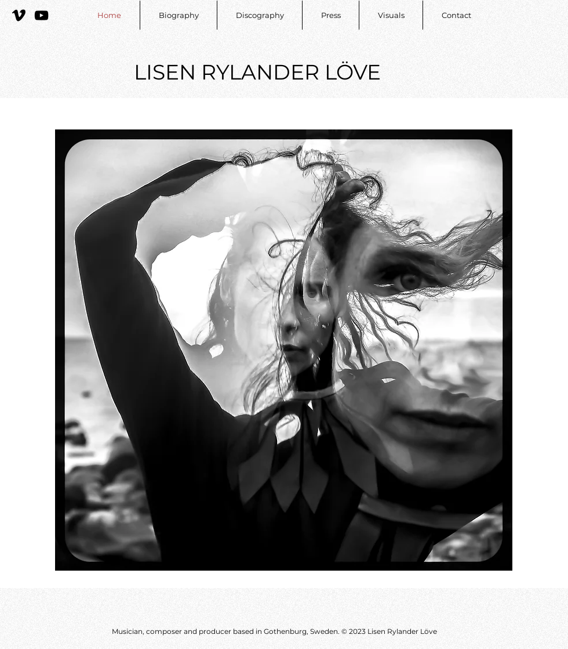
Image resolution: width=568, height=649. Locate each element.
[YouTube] (41, 15)
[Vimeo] (18, 15)
